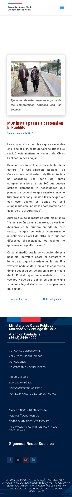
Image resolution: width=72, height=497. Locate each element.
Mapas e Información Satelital (28, 410)
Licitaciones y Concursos (25, 388)
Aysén (58, 488)
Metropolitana (58, 482)
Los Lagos (31, 488)
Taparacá (39, 479)
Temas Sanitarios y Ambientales (29, 421)
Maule (39, 485)
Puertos (14, 415)
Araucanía (15, 488)
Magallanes (36, 491)
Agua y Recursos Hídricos (25, 356)
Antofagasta (56, 479)
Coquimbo (22, 482)
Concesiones (17, 361)
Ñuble (49, 485)
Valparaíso (39, 482)
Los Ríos (46, 488)
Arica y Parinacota (18, 479)
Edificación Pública (21, 382)
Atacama (7, 482)
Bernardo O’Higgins (19, 485)
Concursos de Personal (25, 350)
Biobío (60, 485)
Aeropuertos (30, 415)
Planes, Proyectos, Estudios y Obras (32, 393)
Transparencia (18, 377)
